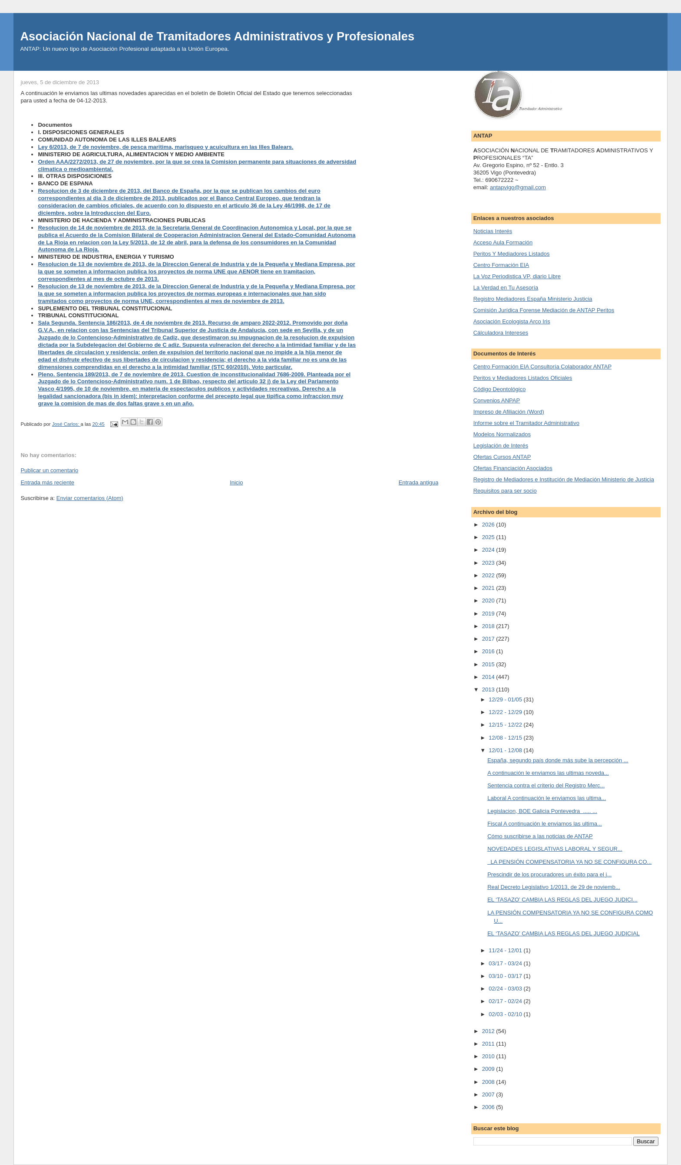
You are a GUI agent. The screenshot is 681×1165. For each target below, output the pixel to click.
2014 (489, 677)
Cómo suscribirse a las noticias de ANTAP (540, 836)
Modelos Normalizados (502, 434)
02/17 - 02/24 (506, 1001)
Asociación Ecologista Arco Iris (511, 321)
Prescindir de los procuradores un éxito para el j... (549, 874)
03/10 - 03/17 (506, 976)
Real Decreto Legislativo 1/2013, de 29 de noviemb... (553, 887)
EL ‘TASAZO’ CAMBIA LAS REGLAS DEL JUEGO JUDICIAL (563, 933)
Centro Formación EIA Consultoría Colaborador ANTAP (542, 366)
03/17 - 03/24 (506, 963)
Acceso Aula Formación (503, 242)
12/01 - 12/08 (506, 750)
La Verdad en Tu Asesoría (506, 287)
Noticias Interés (492, 231)
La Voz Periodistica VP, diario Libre (517, 276)
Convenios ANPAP (496, 400)
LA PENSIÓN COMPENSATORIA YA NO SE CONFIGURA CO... (569, 862)
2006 (489, 1107)
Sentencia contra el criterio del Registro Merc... (546, 785)
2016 (489, 651)
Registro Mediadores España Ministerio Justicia (532, 299)
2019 (489, 613)
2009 (489, 1069)
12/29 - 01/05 (506, 699)
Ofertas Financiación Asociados (512, 468)
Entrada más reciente (47, 482)
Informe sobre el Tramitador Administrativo (526, 423)
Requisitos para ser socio (505, 490)
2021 (489, 588)
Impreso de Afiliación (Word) (508, 411)
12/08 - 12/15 (506, 737)
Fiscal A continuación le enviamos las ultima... (544, 823)
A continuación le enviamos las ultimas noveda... (548, 773)
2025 (489, 537)
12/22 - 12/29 (506, 712)
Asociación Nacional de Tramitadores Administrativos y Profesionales (217, 36)
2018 (489, 626)
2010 (489, 1056)
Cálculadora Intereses (500, 332)
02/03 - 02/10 (506, 1014)
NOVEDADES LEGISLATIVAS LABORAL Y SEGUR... (554, 849)
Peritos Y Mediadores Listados (511, 253)
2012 (489, 1031)
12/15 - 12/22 (506, 724)
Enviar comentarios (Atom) (89, 498)
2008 (489, 1082)
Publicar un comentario (49, 470)
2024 (489, 549)
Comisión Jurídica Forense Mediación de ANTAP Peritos (544, 310)
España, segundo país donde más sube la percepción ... (557, 760)
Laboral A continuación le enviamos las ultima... (546, 798)
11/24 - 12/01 (506, 950)
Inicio (236, 482)
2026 (489, 524)
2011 (489, 1043)
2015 (489, 664)
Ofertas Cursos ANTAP (502, 457)
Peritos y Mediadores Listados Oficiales (522, 378)
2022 (489, 575)
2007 (489, 1094)
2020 (489, 600)
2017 (489, 638)
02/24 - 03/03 (506, 988)
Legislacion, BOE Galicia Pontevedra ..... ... (542, 811)
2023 (489, 562)
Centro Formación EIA (501, 265)
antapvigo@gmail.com (518, 187)
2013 (489, 689)
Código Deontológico (499, 389)
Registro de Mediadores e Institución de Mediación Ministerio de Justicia (563, 479)
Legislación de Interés (500, 445)
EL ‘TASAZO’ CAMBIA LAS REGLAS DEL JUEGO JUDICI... (562, 899)
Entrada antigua (419, 482)
